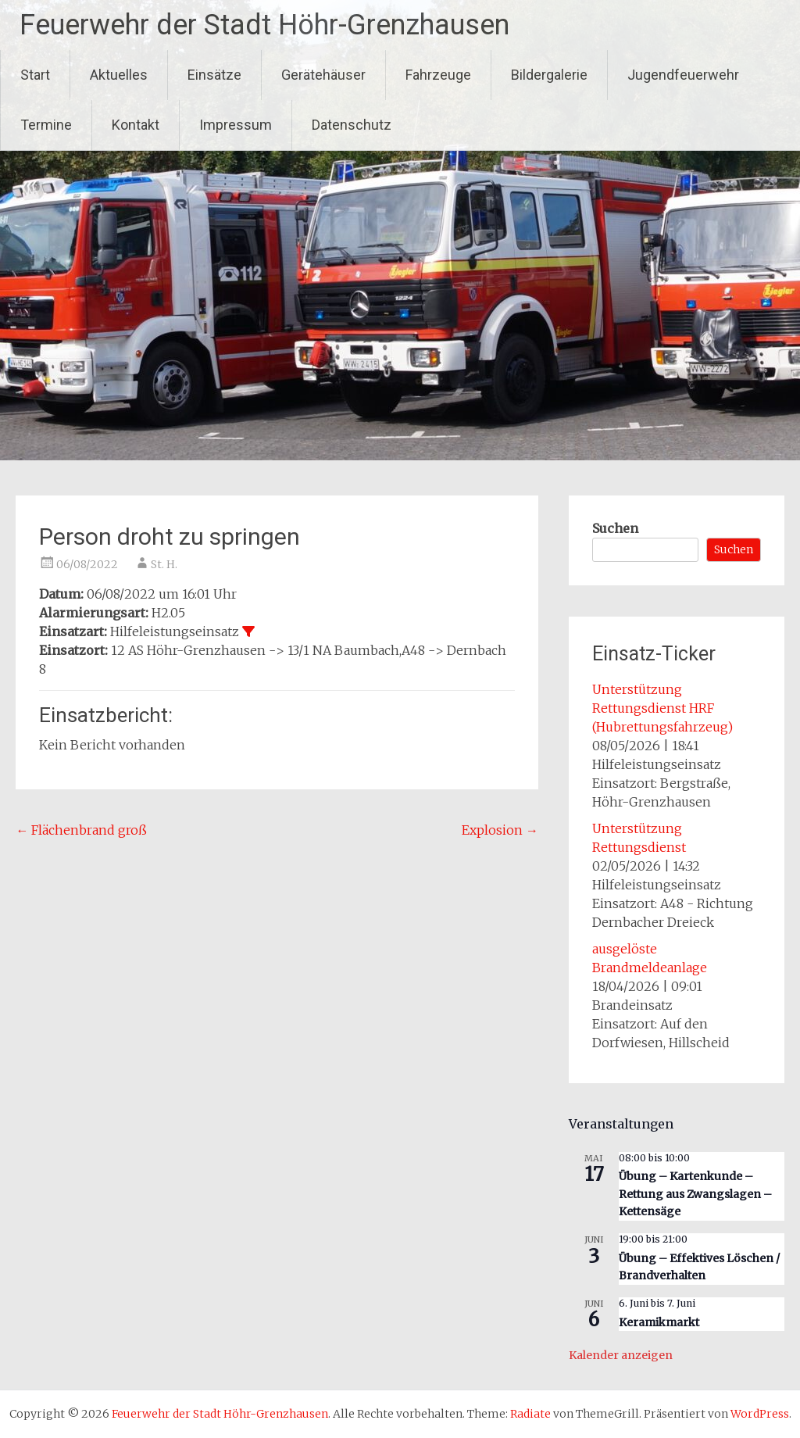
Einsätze (214, 74)
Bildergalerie (549, 74)
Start (35, 74)
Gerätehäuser (323, 74)
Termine (46, 124)
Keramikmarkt (659, 1322)
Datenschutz (351, 124)
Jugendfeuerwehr (683, 74)
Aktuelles (119, 74)
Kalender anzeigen (621, 1355)
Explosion (500, 830)
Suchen (615, 528)
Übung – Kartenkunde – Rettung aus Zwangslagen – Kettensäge (695, 1193)
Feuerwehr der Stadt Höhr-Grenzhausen (264, 25)
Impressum (235, 124)
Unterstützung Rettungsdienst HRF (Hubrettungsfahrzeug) (662, 708)
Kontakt (135, 124)
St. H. (164, 564)
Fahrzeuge (438, 74)
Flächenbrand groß (81, 830)
